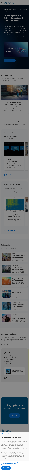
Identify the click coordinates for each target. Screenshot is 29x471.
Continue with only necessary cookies (11, 433)
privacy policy (16, 458)
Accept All (6, 468)
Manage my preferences (9, 463)
